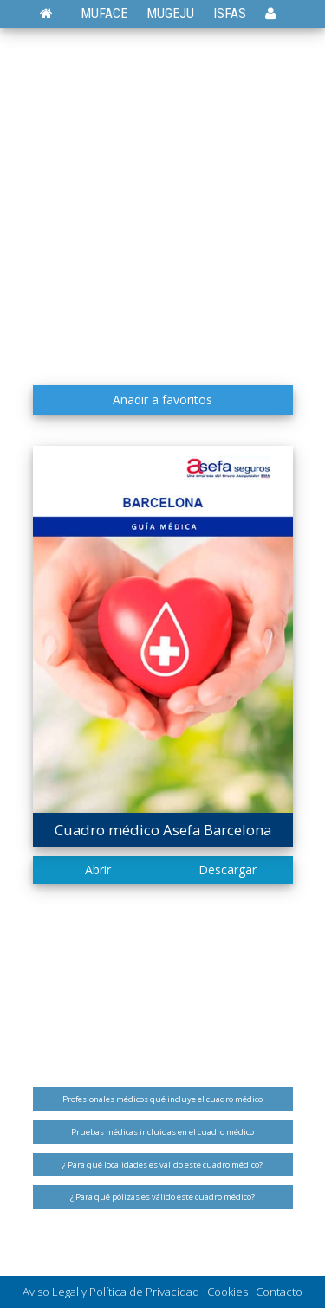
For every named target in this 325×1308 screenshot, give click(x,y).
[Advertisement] (162, 205)
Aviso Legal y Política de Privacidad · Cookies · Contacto (162, 1291)
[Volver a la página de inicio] (55, 13)
